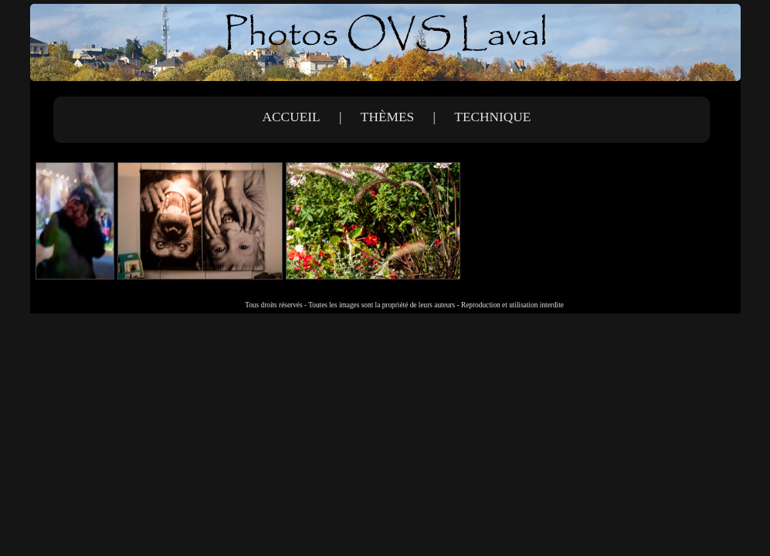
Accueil (292, 117)
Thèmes (387, 117)
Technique (492, 117)
